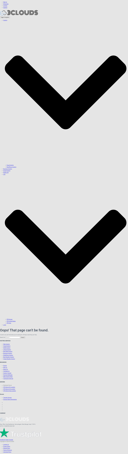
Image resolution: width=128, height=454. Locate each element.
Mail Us (5, 2)
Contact (5, 5)
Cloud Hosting (10, 165)
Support (5, 7)
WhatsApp (5, 4)
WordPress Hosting (11, 167)
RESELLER (6, 172)
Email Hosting (6, 170)
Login (4, 325)
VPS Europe (9, 319)
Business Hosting (7, 169)
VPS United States (11, 321)
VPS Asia (9, 323)
